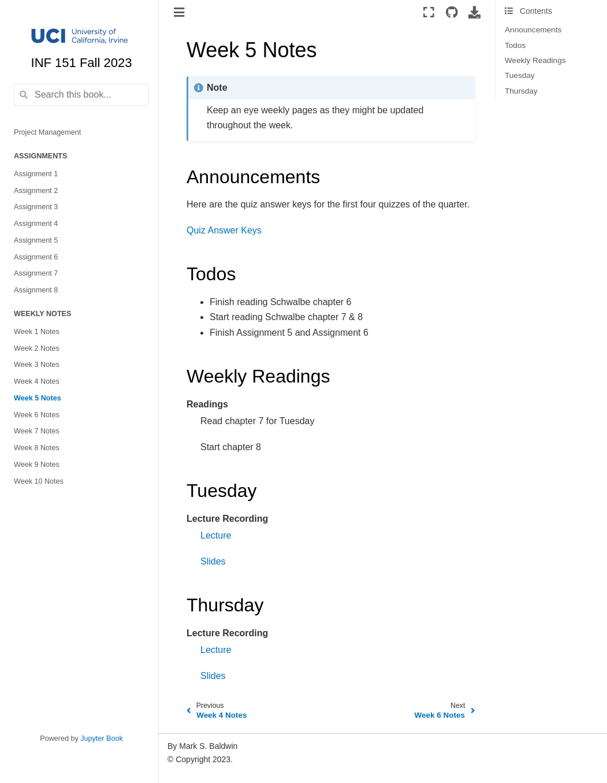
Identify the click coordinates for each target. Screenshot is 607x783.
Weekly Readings (535, 60)
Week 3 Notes (36, 365)
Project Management (47, 132)
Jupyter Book (101, 738)
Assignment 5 (36, 240)
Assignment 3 (36, 207)
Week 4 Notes (36, 381)
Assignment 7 (36, 273)
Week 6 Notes (36, 415)
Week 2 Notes (36, 348)
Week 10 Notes (39, 481)
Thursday (521, 91)
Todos (515, 45)
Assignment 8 (36, 290)
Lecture (215, 535)
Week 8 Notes (36, 448)
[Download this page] (474, 12)
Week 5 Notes (37, 398)
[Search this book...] (81, 95)
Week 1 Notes (36, 332)
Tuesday (520, 75)
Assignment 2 (36, 191)
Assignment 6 (36, 257)
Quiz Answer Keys (224, 230)
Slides (213, 561)
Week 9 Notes (36, 465)
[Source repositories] (451, 12)
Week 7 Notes (36, 431)
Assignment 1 (36, 174)
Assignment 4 (36, 224)
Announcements (533, 29)
